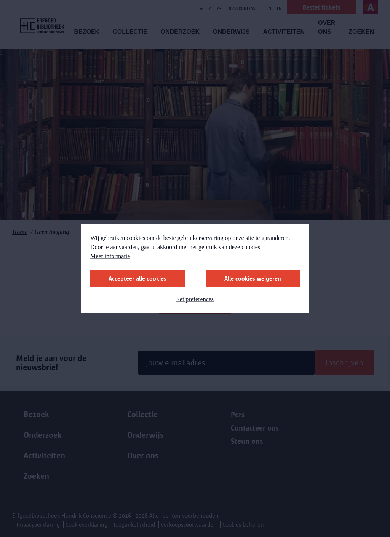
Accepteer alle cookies (137, 278)
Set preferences (195, 299)
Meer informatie (110, 256)
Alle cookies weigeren (252, 278)
